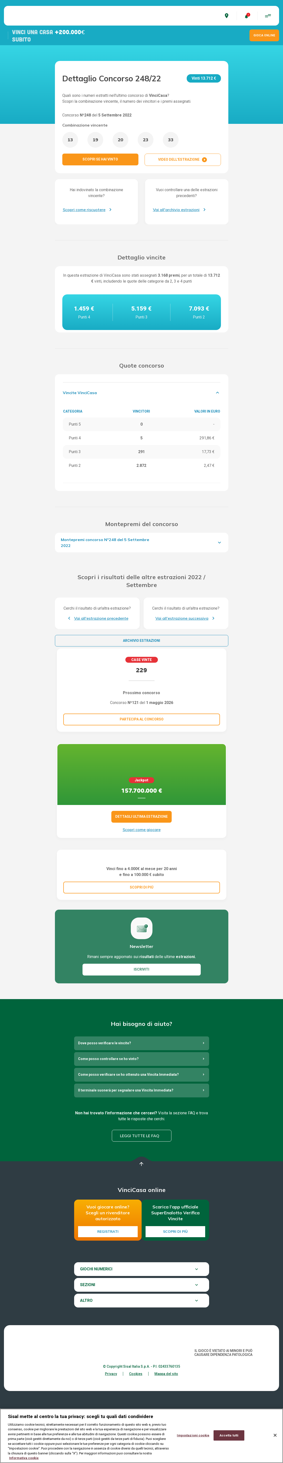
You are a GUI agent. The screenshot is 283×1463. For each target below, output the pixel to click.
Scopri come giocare (142, 829)
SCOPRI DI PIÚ (141, 935)
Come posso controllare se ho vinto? (108, 1107)
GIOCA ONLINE (264, 35)
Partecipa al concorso (142, 719)
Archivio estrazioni (141, 641)
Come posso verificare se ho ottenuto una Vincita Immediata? (128, 1123)
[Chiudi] (275, 1435)
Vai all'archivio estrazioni (176, 209)
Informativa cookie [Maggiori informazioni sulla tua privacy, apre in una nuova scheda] (24, 1458)
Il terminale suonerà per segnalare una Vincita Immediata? (125, 1138)
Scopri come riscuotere (84, 209)
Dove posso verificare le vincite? (104, 1091)
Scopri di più (175, 1279)
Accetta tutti (229, 1435)
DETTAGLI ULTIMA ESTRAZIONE (141, 816)
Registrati (107, 1279)
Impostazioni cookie (193, 1435)
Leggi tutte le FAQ (139, 1183)
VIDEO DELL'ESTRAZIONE (182, 160)
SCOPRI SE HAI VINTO (100, 159)
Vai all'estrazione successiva (181, 618)
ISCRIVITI (141, 1017)
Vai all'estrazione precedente (101, 618)
